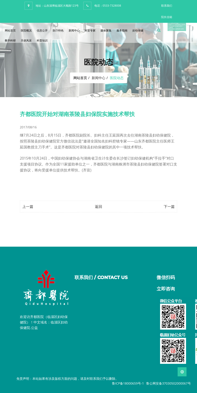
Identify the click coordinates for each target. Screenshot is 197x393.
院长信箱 (166, 17)
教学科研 (10, 40)
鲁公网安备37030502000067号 (168, 383)
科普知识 (42, 40)
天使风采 (26, 40)
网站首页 (10, 30)
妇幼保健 (137, 30)
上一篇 (27, 206)
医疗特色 (58, 30)
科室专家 (90, 30)
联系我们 (166, 6)
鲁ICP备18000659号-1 (128, 383)
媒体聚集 (106, 30)
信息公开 (42, 30)
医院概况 (26, 30)
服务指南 (122, 30)
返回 (98, 206)
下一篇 (169, 206)
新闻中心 (74, 30)
